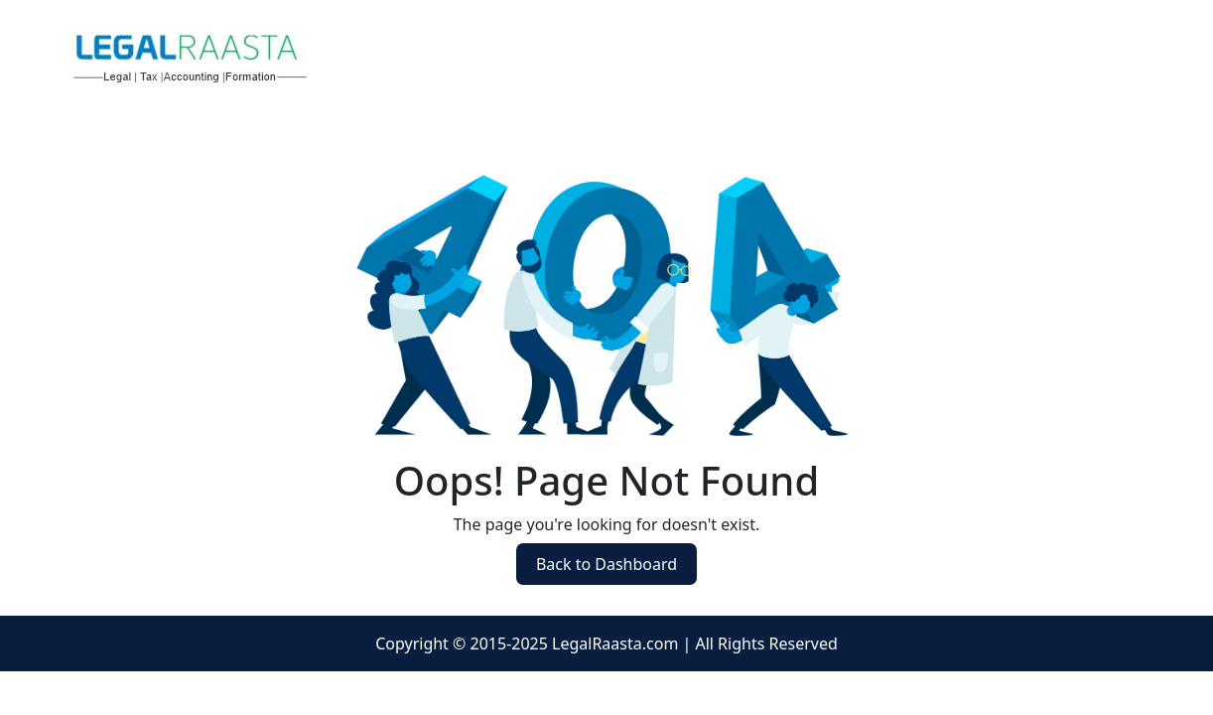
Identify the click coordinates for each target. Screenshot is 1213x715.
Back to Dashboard (606, 564)
